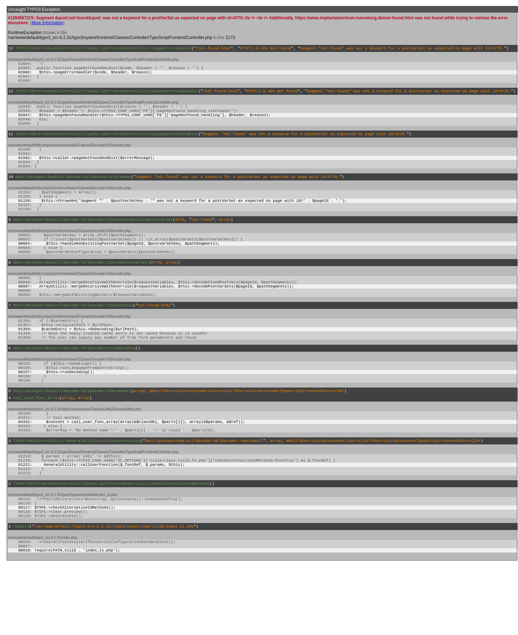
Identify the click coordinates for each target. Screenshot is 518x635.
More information (47, 22)
